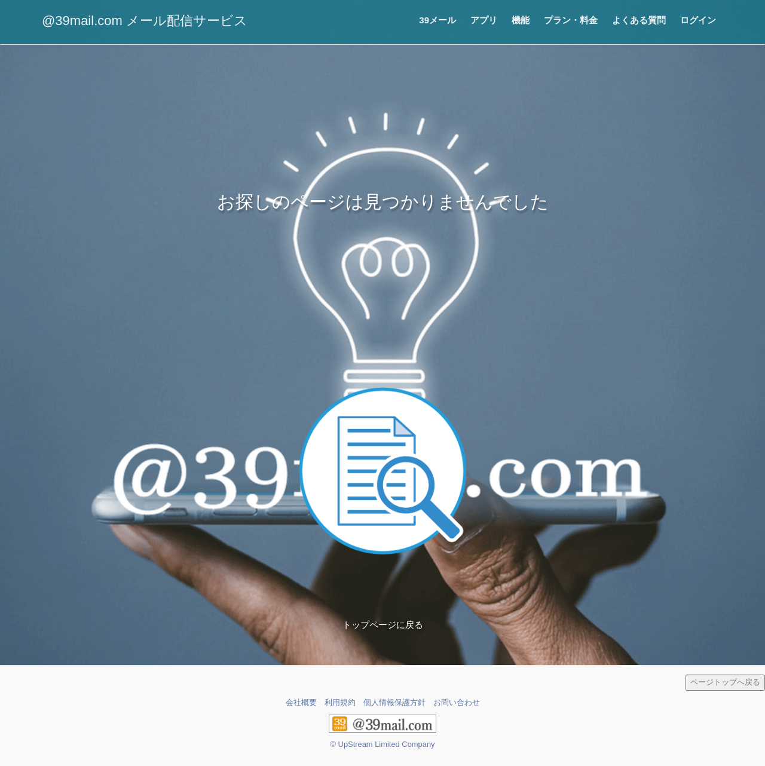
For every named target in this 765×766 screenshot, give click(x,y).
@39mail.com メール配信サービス (144, 20)
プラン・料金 (571, 20)
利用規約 (340, 702)
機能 (521, 20)
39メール (437, 20)
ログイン (698, 20)
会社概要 (301, 702)
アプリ (483, 20)
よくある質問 (639, 20)
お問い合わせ (456, 702)
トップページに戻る (382, 625)
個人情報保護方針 (394, 702)
